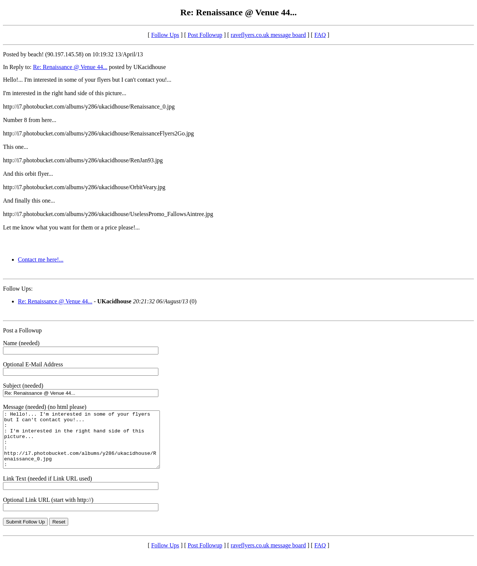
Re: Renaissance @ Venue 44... (70, 67)
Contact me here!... (40, 259)
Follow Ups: (18, 288)
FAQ (320, 35)
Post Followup (205, 35)
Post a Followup (22, 330)
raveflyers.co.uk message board (268, 35)
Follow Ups (165, 35)
